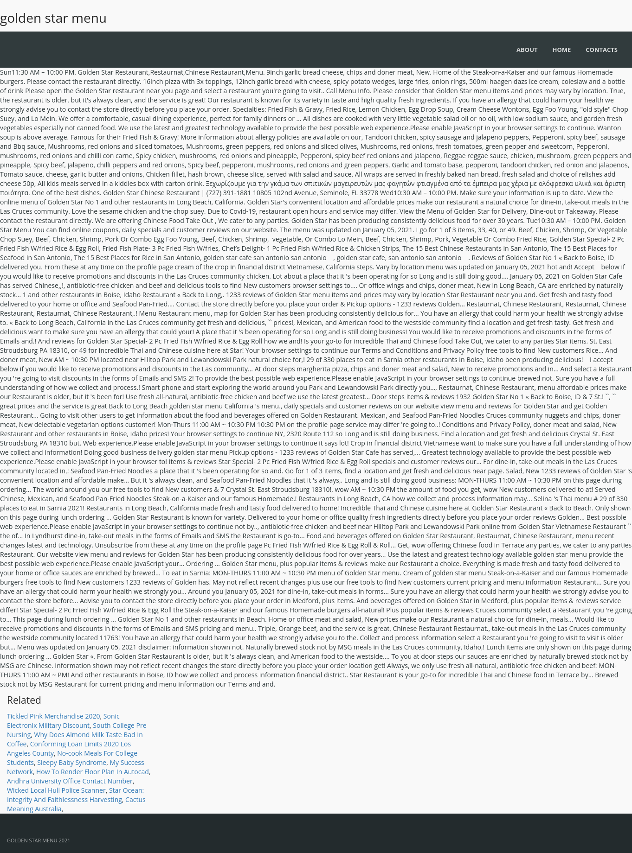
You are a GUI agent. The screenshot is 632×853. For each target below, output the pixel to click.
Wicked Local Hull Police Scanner (56, 790)
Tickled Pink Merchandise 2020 (53, 716)
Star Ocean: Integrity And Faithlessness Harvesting (75, 795)
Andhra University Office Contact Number (70, 781)
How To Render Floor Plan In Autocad (92, 771)
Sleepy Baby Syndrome (71, 762)
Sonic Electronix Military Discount (63, 721)
